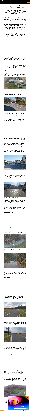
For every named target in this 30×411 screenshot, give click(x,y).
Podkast (9, 2)
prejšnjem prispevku (7, 19)
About (20, 2)
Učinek (11, 2)
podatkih (24, 20)
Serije (6, 2)
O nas (18, 2)
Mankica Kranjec (15, 15)
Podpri (28, 2)
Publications (14, 2)
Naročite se (23, 2)
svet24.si (18, 17)
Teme (4, 2)
